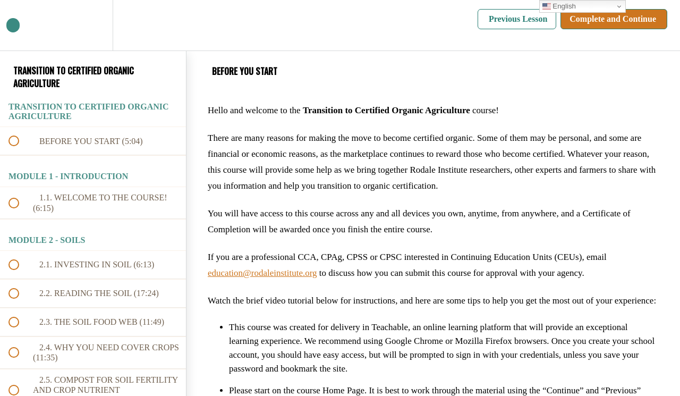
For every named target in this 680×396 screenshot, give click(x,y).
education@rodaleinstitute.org (262, 273)
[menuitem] (93, 25)
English (559, 6)
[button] (19, 25)
